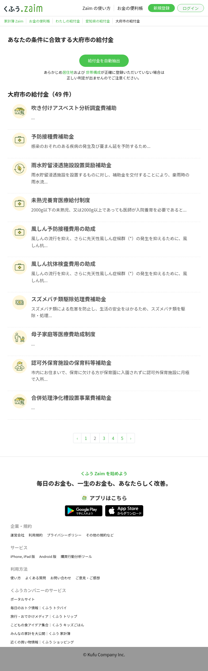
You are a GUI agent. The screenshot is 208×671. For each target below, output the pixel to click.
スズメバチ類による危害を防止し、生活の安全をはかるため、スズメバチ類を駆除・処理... (108, 312)
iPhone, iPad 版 (22, 556)
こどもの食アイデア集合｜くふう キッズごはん (47, 624)
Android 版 (47, 556)
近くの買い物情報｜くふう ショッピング (42, 642)
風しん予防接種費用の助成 (63, 228)
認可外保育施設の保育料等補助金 (71, 362)
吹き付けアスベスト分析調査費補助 (74, 108)
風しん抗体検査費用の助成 (63, 263)
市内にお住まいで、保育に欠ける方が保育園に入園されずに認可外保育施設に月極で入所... (110, 375)
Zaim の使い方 (96, 8)
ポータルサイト (22, 599)
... (33, 117)
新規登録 (161, 8)
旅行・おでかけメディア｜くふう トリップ (43, 616)
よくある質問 (35, 577)
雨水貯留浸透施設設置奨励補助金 (71, 165)
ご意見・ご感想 (87, 577)
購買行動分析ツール (76, 556)
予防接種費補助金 (52, 136)
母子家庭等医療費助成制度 (63, 334)
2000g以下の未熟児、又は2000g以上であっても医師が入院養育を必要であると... (109, 209)
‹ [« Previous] (77, 438)
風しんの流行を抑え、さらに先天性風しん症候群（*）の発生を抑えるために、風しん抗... (109, 241)
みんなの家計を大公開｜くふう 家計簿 (40, 633)
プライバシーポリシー (64, 535)
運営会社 (17, 535)
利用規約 (36, 535)
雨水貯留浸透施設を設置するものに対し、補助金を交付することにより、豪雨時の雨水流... (110, 178)
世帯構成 (93, 72)
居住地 (68, 72)
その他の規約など (100, 535)
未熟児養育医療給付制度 (60, 200)
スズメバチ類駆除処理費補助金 (68, 299)
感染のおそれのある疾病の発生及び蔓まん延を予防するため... (90, 146)
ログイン (191, 8)
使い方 (15, 577)
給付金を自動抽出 (104, 60)
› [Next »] (130, 438)
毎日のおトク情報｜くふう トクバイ (38, 607)
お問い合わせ (60, 577)
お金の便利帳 (130, 8)
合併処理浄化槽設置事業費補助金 (71, 397)
